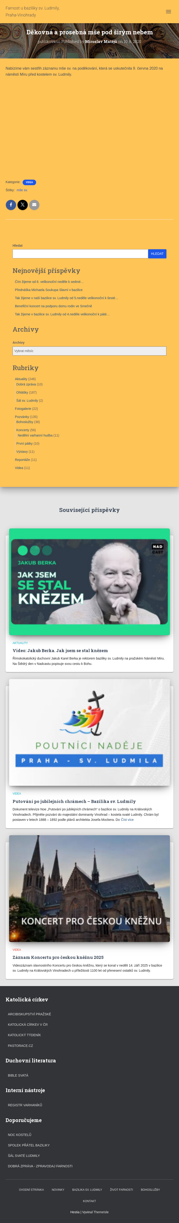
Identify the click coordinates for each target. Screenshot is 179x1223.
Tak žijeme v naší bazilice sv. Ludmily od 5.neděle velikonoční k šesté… (66, 298)
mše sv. (22, 190)
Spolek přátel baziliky (29, 1145)
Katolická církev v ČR (28, 1024)
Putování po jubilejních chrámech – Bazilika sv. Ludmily (74, 801)
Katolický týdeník (24, 1035)
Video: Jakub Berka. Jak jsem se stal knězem (60, 650)
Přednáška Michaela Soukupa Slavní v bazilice (49, 290)
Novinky (58, 1189)
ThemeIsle (101, 1212)
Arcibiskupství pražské (29, 1014)
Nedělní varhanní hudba (35, 435)
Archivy (18, 342)
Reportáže (22, 460)
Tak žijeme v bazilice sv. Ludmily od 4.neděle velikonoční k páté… (62, 314)
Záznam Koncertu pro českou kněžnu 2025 (58, 957)
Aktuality (21, 379)
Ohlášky (22, 392)
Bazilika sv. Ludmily (87, 1189)
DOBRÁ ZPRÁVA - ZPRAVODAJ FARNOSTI (40, 1166)
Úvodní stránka (31, 1189)
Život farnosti (121, 1189)
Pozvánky (22, 417)
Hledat (18, 245)
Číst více (127, 820)
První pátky (24, 443)
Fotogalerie (23, 409)
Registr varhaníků (25, 1105)
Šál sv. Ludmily (27, 400)
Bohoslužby (24, 422)
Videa (29, 182)
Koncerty (22, 430)
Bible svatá (18, 1075)
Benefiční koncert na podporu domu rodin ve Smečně (53, 306)
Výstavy (22, 451)
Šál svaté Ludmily (24, 1156)
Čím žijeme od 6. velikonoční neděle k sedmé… (49, 282)
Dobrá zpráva (26, 384)
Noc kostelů (19, 1135)
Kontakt (89, 1201)
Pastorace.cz (20, 1046)
